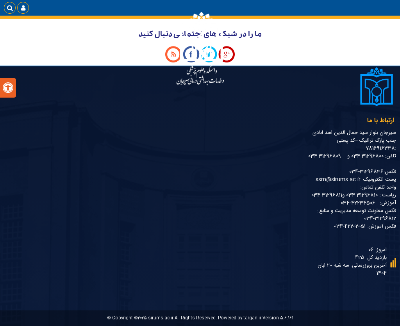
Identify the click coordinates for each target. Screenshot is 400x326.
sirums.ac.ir (160, 318)
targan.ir (252, 318)
